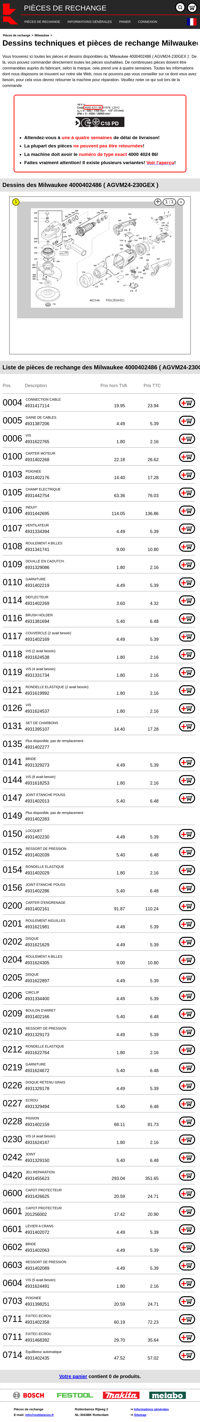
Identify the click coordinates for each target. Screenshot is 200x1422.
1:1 (169, 202)
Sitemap (140, 1415)
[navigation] (93, 22)
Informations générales (151, 1409)
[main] (100, 708)
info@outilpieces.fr (39, 1415)
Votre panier (73, 1376)
